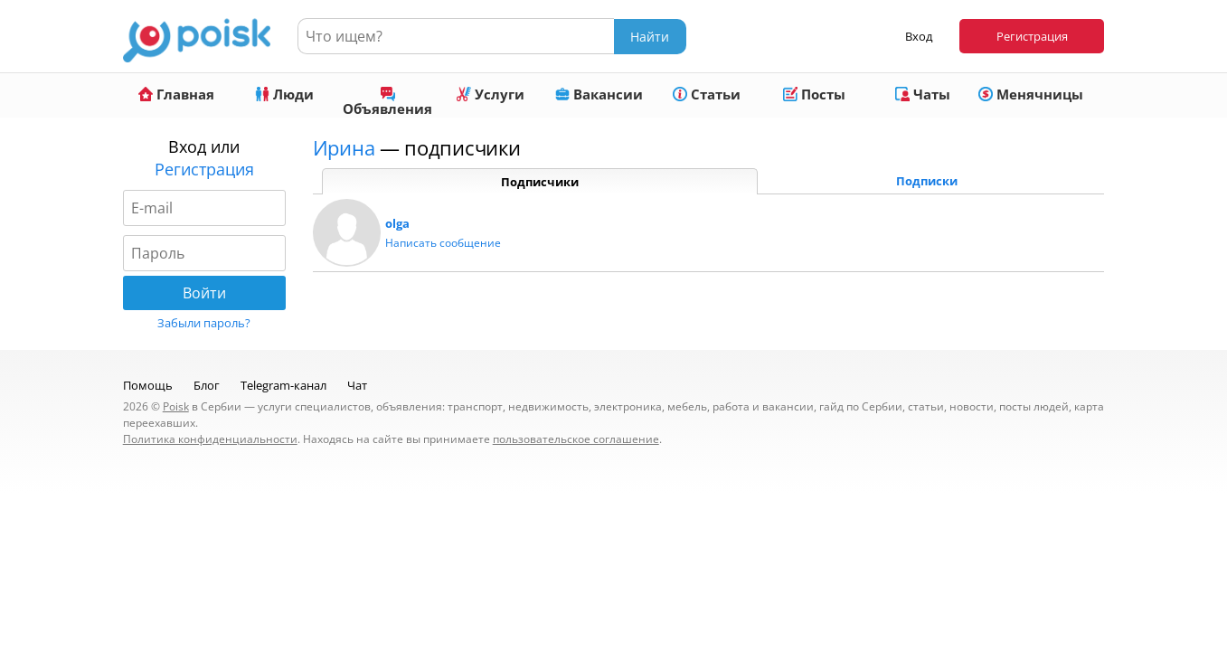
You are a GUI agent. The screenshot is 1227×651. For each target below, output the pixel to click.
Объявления (387, 102)
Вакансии (599, 94)
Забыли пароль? (203, 323)
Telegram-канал (283, 385)
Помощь (148, 385)
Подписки (927, 181)
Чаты (922, 94)
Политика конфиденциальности (210, 439)
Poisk (176, 406)
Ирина (344, 147)
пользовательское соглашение (576, 439)
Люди (284, 94)
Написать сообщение (443, 242)
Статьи (707, 94)
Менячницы (1030, 94)
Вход (918, 36)
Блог (206, 385)
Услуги (490, 94)
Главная (176, 94)
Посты (814, 94)
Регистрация (1032, 36)
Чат (357, 385)
